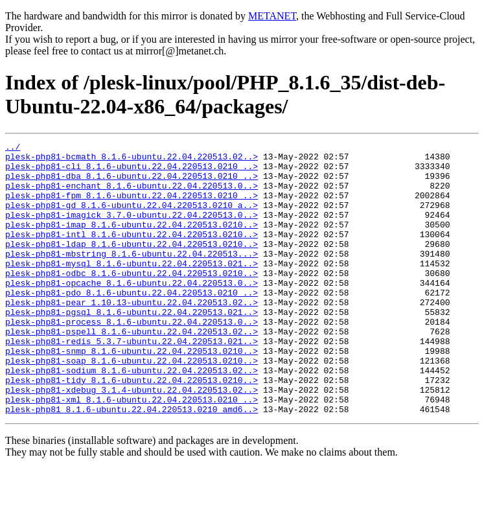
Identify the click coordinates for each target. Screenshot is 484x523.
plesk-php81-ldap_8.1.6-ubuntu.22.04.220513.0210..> (131, 265)
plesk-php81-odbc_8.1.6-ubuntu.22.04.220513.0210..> (131, 300)
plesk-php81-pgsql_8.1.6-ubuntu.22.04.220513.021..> (131, 347)
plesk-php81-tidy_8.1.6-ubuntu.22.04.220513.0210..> (131, 428)
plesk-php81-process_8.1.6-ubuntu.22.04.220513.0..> (131, 358)
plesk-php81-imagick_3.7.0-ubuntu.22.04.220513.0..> (131, 230)
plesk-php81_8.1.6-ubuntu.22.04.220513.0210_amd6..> (131, 463)
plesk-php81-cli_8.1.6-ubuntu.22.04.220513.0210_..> (131, 172)
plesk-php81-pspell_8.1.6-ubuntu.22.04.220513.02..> (131, 370)
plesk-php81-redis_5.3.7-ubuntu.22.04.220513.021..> (131, 382)
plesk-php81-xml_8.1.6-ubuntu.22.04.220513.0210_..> (131, 452)
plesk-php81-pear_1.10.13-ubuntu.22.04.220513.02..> (131, 335)
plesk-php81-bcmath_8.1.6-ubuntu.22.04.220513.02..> (131, 160)
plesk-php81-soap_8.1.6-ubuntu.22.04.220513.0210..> (131, 405)
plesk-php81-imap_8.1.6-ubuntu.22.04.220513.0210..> (131, 242)
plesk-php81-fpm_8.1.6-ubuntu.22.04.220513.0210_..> (131, 207)
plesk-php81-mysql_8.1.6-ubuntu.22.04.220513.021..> (131, 288)
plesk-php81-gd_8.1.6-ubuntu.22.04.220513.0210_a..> (131, 218)
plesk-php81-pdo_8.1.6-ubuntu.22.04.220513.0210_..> (131, 323)
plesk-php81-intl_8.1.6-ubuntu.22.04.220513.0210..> (131, 253)
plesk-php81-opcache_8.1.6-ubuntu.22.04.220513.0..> (131, 312)
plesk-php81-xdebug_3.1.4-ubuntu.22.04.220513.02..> (131, 440)
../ (12, 148)
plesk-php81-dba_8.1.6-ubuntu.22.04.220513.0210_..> (131, 183)
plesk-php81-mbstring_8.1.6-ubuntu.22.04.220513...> (131, 277)
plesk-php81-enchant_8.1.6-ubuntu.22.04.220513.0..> (131, 195)
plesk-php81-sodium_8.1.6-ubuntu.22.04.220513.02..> (131, 417)
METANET (272, 15)
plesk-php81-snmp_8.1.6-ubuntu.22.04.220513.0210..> (131, 393)
